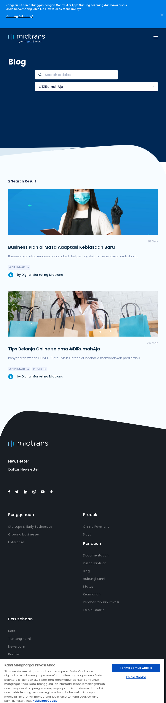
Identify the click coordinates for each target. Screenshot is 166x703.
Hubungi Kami (94, 579)
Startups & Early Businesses (30, 526)
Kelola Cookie (94, 610)
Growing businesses (24, 534)
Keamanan (92, 594)
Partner (14, 654)
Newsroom (16, 646)
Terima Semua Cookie (136, 668)
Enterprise (16, 542)
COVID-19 (39, 369)
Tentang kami (19, 639)
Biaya (87, 534)
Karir (11, 631)
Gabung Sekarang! (19, 16)
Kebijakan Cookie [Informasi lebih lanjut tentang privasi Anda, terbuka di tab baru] (45, 701)
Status (88, 586)
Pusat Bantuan (95, 563)
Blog (86, 571)
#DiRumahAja (51, 86)
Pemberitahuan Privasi (101, 602)
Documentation (96, 555)
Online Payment (96, 526)
